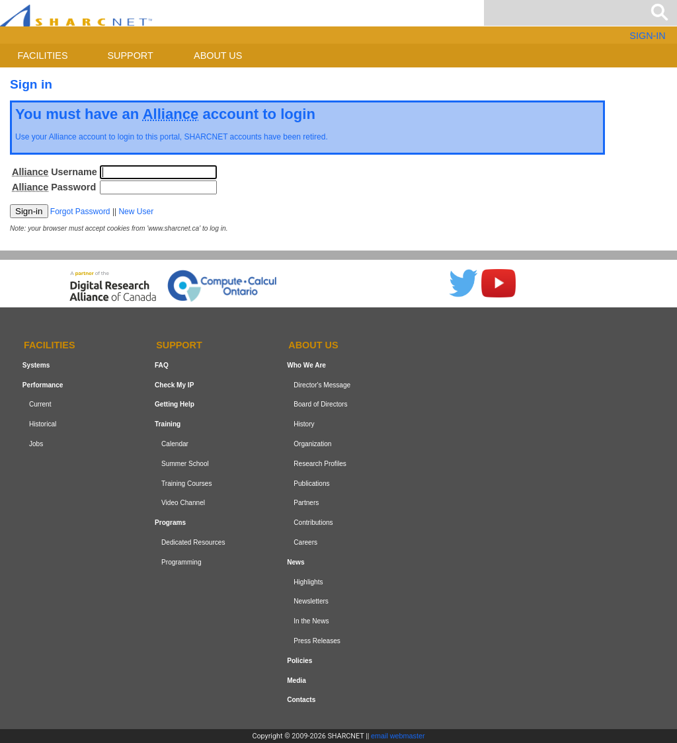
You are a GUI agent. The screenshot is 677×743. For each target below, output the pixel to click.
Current (40, 404)
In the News (311, 621)
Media (296, 680)
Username (54, 172)
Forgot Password (80, 211)
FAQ (162, 365)
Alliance (63, 136)
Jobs (36, 444)
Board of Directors (320, 404)
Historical (42, 424)
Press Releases (317, 641)
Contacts (301, 699)
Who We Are (306, 365)
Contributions (313, 522)
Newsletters (311, 601)
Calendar (174, 444)
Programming (181, 562)
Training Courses (186, 483)
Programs (170, 522)
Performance (42, 385)
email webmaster (398, 736)
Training (167, 424)
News (295, 562)
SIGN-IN (647, 35)
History (304, 424)
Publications (311, 483)
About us (218, 55)
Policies (299, 660)
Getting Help (174, 404)
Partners (306, 502)
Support (130, 55)
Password (54, 187)
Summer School (185, 463)
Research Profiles (320, 463)
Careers (305, 542)
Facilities (43, 55)
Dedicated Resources (193, 542)
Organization (312, 444)
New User (135, 211)
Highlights (308, 582)
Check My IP (174, 385)
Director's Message (322, 385)
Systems (36, 365)
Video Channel (183, 502)
